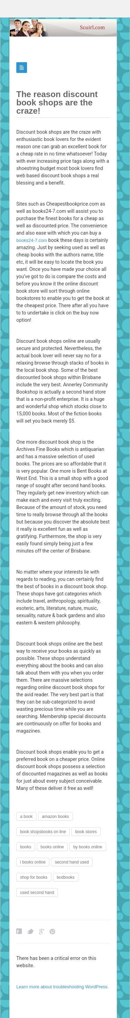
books (25, 847)
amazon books (55, 816)
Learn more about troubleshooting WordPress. (62, 986)
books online (52, 847)
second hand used (72, 862)
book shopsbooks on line (43, 831)
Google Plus (41, 931)
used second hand (37, 892)
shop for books (33, 877)
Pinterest (52, 931)
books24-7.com (31, 240)
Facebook (19, 931)
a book (26, 816)
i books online (32, 862)
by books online (87, 847)
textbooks (66, 877)
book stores (86, 831)
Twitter (30, 931)
